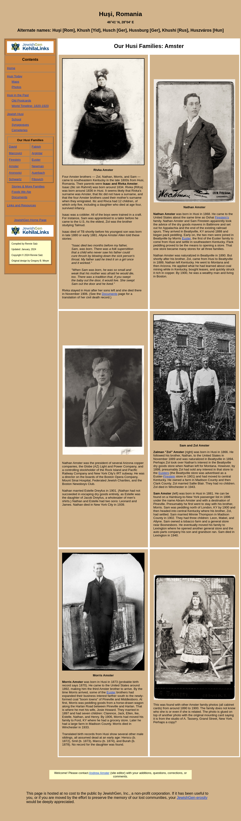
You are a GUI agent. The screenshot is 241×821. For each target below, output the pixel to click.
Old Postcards (21, 100)
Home (11, 68)
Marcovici (15, 153)
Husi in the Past (18, 95)
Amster (14, 166)
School (16, 119)
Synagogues (20, 124)
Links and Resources (21, 205)
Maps (15, 81)
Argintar (37, 153)
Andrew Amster (99, 773)
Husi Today (14, 76)
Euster (36, 159)
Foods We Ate (21, 192)
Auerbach (38, 172)
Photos (16, 87)
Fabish (36, 146)
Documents (19, 197)
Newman (38, 166)
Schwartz (15, 179)
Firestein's (222, 217)
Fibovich (37, 179)
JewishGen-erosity (192, 798)
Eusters (163, 473)
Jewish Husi (15, 114)
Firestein (15, 159)
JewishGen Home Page (30, 220)
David (13, 146)
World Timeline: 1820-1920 (30, 106)
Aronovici (15, 172)
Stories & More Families (28, 186)
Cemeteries (19, 130)
